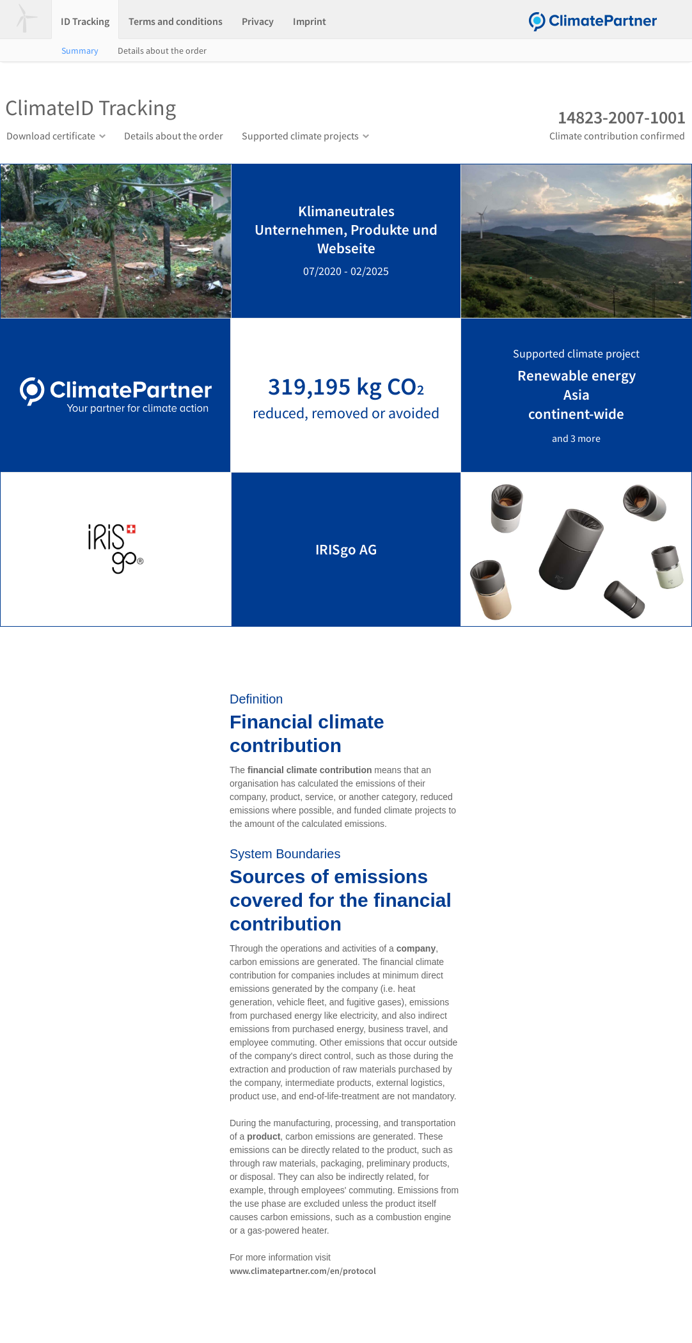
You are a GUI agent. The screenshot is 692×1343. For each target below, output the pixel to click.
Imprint (309, 21)
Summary (79, 50)
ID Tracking (85, 21)
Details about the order (162, 50)
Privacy (258, 21)
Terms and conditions (176, 21)
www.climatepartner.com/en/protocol (303, 1270)
